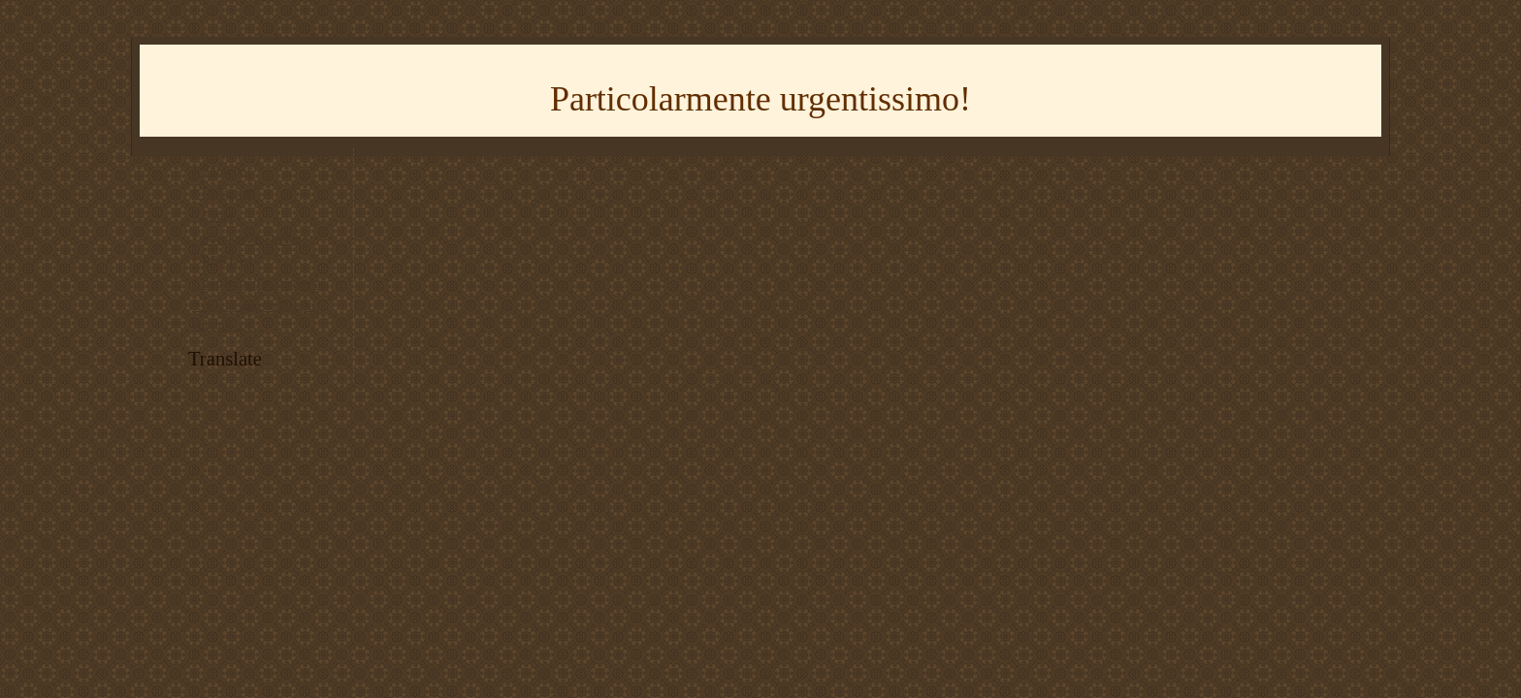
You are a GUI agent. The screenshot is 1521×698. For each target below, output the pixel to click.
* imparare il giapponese (258, 283)
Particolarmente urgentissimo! (760, 98)
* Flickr (213, 215)
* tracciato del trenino (250, 239)
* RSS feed (222, 261)
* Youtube (219, 171)
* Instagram (223, 193)
